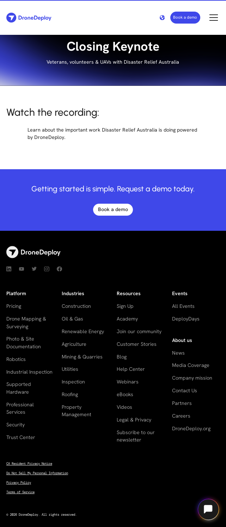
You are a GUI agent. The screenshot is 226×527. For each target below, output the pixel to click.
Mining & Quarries (82, 357)
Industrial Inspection (29, 372)
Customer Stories (137, 344)
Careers (181, 416)
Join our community (139, 331)
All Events (183, 306)
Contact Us (184, 390)
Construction (76, 306)
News (178, 353)
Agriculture (74, 344)
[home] (28, 18)
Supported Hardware (18, 388)
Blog (122, 357)
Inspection (73, 382)
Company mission (192, 378)
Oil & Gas (72, 319)
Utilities (70, 369)
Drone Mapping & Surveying (26, 323)
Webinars (128, 382)
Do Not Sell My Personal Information (37, 473)
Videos (124, 407)
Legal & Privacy (134, 420)
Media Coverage (190, 365)
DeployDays (186, 319)
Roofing (70, 394)
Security (15, 424)
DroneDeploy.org (191, 428)
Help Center (131, 369)
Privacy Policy (18, 483)
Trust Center (20, 437)
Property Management (76, 411)
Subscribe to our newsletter (136, 436)
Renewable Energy (83, 331)
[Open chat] (208, 509)
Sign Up (125, 306)
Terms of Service (20, 492)
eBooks (125, 394)
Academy (127, 319)
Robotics (16, 359)
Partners (182, 403)
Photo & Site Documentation (23, 343)
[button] (162, 17)
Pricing (13, 306)
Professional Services (20, 408)
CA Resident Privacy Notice (29, 464)
